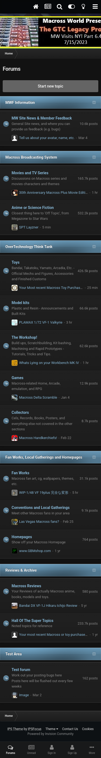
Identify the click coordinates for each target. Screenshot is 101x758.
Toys (16, 262)
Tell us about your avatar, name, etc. (47, 138)
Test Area (13, 654)
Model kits (20, 303)
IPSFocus (34, 729)
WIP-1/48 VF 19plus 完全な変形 (43, 493)
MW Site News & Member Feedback (42, 118)
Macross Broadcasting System (31, 157)
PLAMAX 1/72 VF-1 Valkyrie (40, 322)
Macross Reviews (26, 586)
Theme (52, 729)
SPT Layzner (29, 227)
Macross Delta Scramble (38, 397)
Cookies (88, 729)
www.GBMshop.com (35, 551)
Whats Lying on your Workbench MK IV (49, 363)
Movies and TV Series (30, 173)
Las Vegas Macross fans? (39, 522)
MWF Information (20, 102)
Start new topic (50, 86)
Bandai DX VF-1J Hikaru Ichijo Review (48, 606)
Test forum (21, 669)
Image (24, 695)
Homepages (22, 537)
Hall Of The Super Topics (32, 620)
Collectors (20, 412)
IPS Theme (15, 729)
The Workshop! (24, 337)
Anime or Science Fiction (33, 207)
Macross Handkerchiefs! (38, 438)
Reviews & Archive (21, 570)
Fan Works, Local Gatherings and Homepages (43, 457)
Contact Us (70, 729)
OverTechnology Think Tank (29, 246)
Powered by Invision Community (50, 734)
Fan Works (20, 473)
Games (17, 378)
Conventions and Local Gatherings (40, 507)
